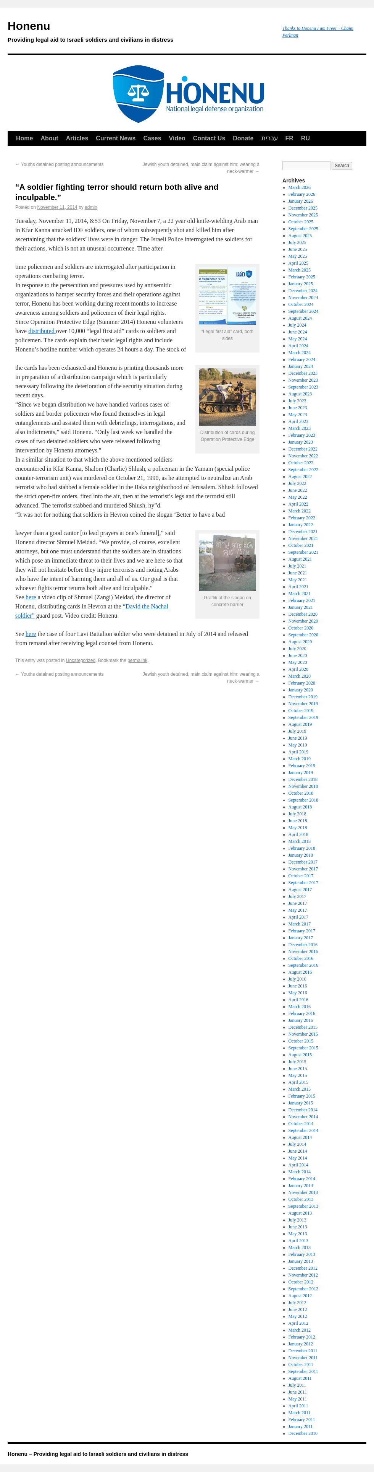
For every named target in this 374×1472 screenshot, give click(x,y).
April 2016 (298, 999)
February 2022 (302, 517)
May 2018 (298, 827)
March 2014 (300, 1171)
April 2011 (298, 1406)
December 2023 (303, 373)
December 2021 (303, 531)
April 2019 (298, 752)
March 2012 (300, 1330)
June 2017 (298, 903)
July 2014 (297, 1144)
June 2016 (298, 986)
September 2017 (303, 882)
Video (177, 138)
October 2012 (301, 1282)
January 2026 (301, 201)
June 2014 (298, 1151)
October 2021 (301, 545)
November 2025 (303, 215)
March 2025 (300, 270)
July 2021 (297, 566)
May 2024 (298, 339)
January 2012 (301, 1344)
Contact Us (209, 138)
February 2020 (302, 683)
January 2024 (301, 366)
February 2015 (302, 1096)
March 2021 (300, 593)
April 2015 (298, 1082)
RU (305, 138)
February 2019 (302, 765)
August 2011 (300, 1378)
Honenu (141, 33)
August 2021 (300, 559)
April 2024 (298, 345)
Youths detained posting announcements (59, 164)
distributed (42, 331)
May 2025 (298, 256)
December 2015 (303, 1027)
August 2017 (300, 889)
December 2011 (303, 1350)
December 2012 (303, 1268)
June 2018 (298, 820)
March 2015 (300, 1089)
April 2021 (298, 586)
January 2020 (301, 690)
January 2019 (301, 772)
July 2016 (297, 979)
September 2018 (303, 800)
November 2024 (303, 297)
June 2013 (298, 1227)
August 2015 (300, 1054)
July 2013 (297, 1220)
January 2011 (301, 1426)
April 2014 (298, 1165)
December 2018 (303, 779)
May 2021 (298, 579)
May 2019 (298, 745)
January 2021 (301, 607)
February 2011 (302, 1419)
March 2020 (300, 676)
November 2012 (303, 1275)
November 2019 (303, 703)
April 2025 (298, 263)
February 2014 (302, 1178)
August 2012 (300, 1295)
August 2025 (300, 235)
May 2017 (298, 910)
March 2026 (300, 187)
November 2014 (303, 1116)
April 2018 (298, 834)
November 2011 (303, 1357)
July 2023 (297, 400)
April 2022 (298, 504)
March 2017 (300, 924)
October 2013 (301, 1199)
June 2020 (298, 655)
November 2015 (303, 1034)
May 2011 (298, 1399)
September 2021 (303, 552)
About (49, 138)
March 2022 (300, 511)
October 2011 (301, 1364)
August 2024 (300, 318)
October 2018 (301, 793)
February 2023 (302, 435)
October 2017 (301, 875)
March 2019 (300, 758)
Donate (243, 138)
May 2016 (298, 992)
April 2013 (298, 1240)
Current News (115, 138)
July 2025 (297, 242)
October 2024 (301, 304)
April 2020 (298, 669)
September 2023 (303, 387)
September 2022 (303, 469)
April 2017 (298, 917)
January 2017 (301, 937)
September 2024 (303, 311)
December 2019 (303, 696)
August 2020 (300, 641)
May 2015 (298, 1075)
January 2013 (301, 1261)
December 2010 (303, 1433)
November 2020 (303, 621)
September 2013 (303, 1206)
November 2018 (303, 786)
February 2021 (302, 600)
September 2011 (303, 1371)
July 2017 (297, 896)
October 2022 (301, 462)
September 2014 (303, 1130)
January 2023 (301, 442)
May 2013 (298, 1233)
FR (289, 138)
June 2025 (298, 249)
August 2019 (300, 724)
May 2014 (298, 1158)
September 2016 (303, 965)
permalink (137, 660)
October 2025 (301, 221)
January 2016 (301, 1020)
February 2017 (302, 931)
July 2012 (297, 1302)
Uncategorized (80, 660)
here (31, 597)
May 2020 (298, 662)
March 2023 (300, 428)
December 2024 (303, 290)
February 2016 (302, 1013)
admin (91, 207)
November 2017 (303, 869)
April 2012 (298, 1323)
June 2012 (298, 1309)
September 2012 (303, 1288)
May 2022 (298, 497)
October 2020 (301, 628)
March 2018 (300, 841)
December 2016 (303, 944)
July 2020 (297, 648)
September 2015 (303, 1048)
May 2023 (298, 414)
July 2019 (297, 731)
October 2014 (301, 1123)
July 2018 (297, 814)
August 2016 (300, 972)
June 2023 (298, 407)
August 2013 (300, 1213)
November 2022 (303, 456)
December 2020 (303, 614)
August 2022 (300, 476)
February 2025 (302, 277)
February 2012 (302, 1337)
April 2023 (298, 421)
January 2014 (301, 1185)
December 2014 (303, 1110)
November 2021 (303, 538)
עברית (269, 138)
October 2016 (301, 958)
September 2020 (303, 635)
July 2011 (297, 1385)
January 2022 (301, 524)
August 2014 (300, 1137)
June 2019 (298, 738)
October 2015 (301, 1041)
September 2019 (303, 717)
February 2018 (302, 848)
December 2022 (303, 449)
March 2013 (300, 1247)
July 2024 (297, 325)
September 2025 (303, 228)
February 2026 (302, 194)
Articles (77, 138)
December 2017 (303, 862)
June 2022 (298, 490)
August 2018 (300, 807)
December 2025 (303, 208)
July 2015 (297, 1061)
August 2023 (300, 394)
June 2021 (298, 573)
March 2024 (300, 352)
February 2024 (302, 359)
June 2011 (298, 1392)
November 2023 (303, 380)
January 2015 (301, 1103)
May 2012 (298, 1316)
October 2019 (301, 710)
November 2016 (303, 951)
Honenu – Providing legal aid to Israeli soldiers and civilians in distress (98, 1454)
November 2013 (303, 1192)
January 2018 (301, 855)
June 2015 (298, 1068)
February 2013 (302, 1254)
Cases (152, 138)
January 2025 (301, 283)
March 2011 (300, 1412)
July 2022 (297, 483)
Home (24, 138)
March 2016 (300, 1006)
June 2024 (298, 332)
